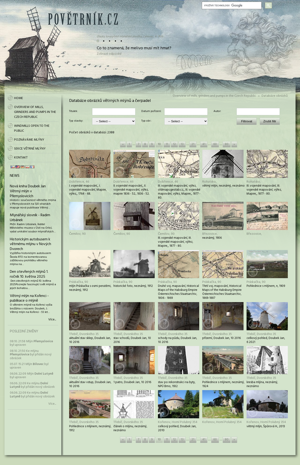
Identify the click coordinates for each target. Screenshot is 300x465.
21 (192, 144)
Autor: (217, 111)
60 (215, 144)
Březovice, (210, 234)
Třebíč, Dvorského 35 (84, 334)
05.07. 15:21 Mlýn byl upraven (29, 365)
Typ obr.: (146, 121)
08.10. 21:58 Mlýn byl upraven (31, 343)
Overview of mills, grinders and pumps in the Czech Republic (214, 96)
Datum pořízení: (151, 111)
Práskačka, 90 (78, 282)
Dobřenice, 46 (79, 181)
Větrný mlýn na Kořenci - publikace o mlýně (29, 298)
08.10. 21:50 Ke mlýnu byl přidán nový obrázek (31, 354)
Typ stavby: (76, 121)
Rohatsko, (209, 181)
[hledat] (231, 5)
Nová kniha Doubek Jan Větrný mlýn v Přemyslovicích (28, 191)
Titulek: (73, 111)
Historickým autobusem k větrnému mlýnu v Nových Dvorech (30, 244)
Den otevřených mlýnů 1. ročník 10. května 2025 (29, 274)
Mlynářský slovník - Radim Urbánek (30, 217)
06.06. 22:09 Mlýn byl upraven (31, 375)
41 (203, 144)
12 (174, 144)
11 (167, 144)
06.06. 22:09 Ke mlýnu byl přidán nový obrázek (32, 385)
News (14, 176)
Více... (52, 320)
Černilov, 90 (77, 234)
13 (182, 144)
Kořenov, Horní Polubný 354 (177, 422)
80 (227, 144)
